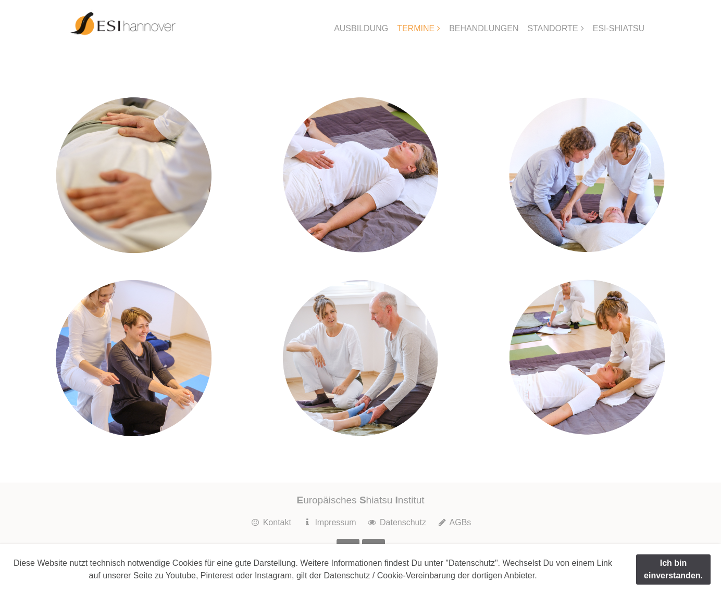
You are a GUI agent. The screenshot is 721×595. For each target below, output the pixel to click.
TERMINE (415, 28)
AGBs (454, 522)
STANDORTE (553, 28)
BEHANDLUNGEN (483, 28)
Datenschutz (396, 522)
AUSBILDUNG (361, 28)
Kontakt (270, 522)
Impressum (329, 522)
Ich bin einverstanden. (673, 569)
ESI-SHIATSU (618, 28)
